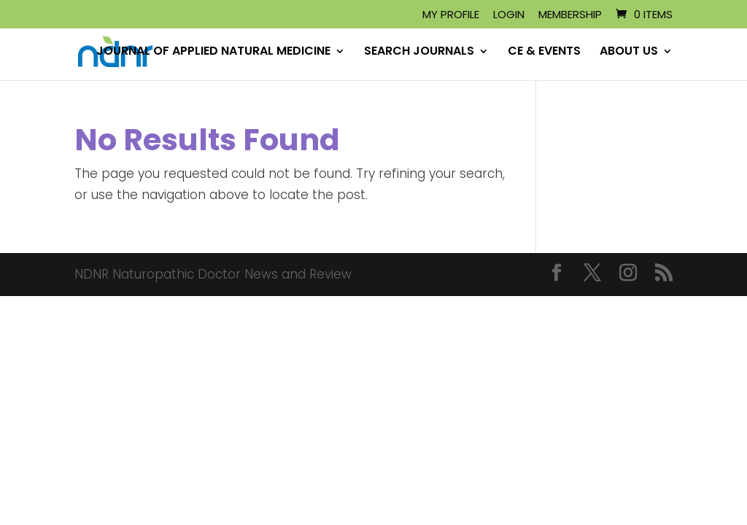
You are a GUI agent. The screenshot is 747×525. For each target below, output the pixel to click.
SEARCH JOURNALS (419, 52)
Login (509, 15)
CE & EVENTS (544, 52)
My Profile (450, 15)
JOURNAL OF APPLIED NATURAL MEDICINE (213, 52)
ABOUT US (629, 52)
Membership (570, 15)
